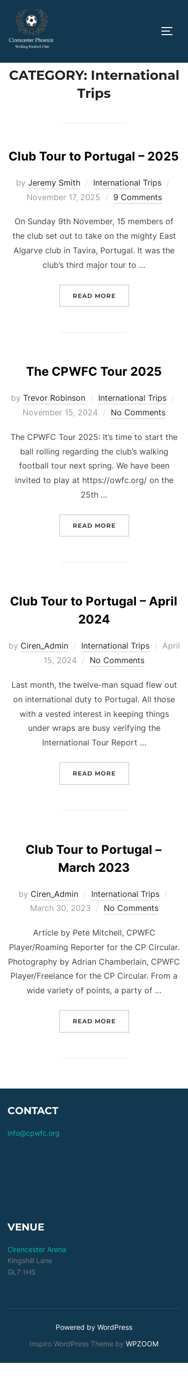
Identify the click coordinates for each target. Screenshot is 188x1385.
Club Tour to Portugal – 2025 (93, 179)
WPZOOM (142, 1366)
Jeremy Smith (54, 205)
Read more (101, 317)
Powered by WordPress (94, 1349)
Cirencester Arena (37, 1272)
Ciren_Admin (44, 668)
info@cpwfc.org (34, 1155)
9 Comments (137, 219)
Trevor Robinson (54, 420)
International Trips (127, 205)
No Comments (138, 435)
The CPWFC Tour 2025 (93, 394)
